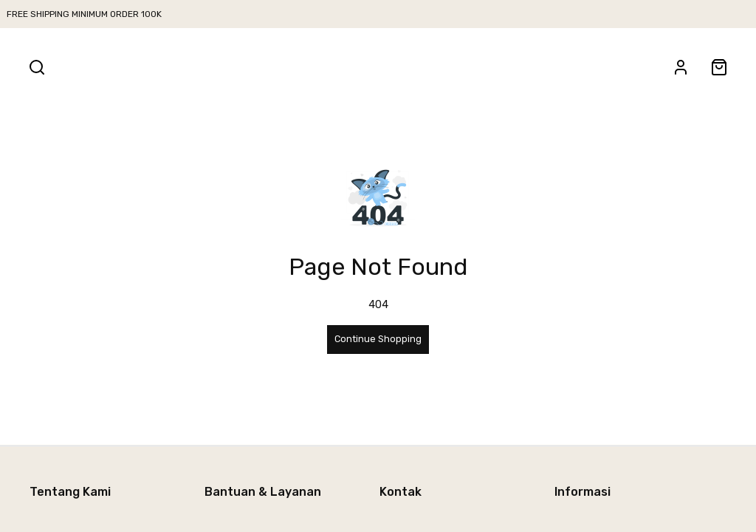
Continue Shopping (378, 338)
